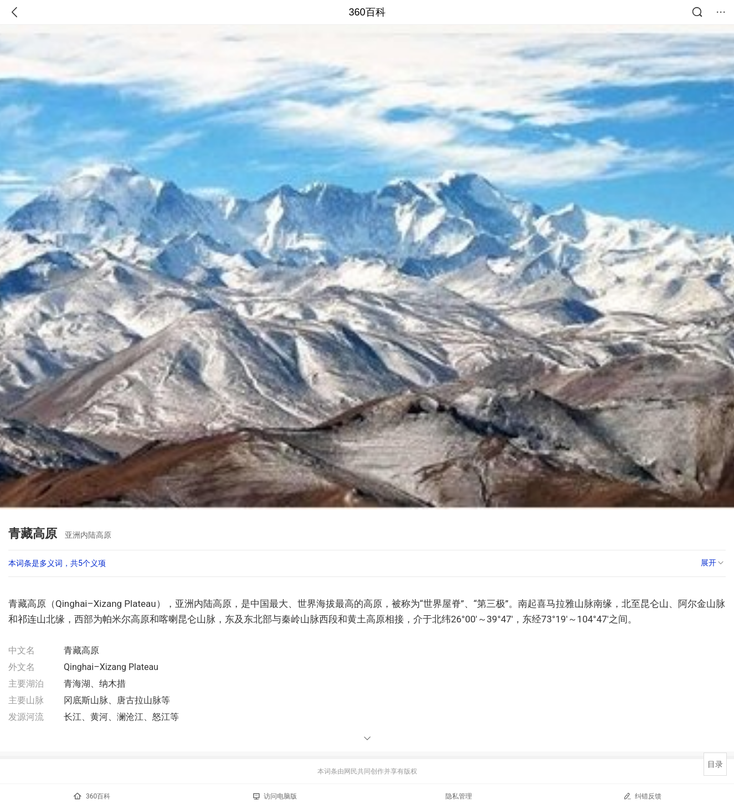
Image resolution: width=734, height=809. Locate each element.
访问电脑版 (275, 796)
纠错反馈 (642, 796)
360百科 (366, 12)
